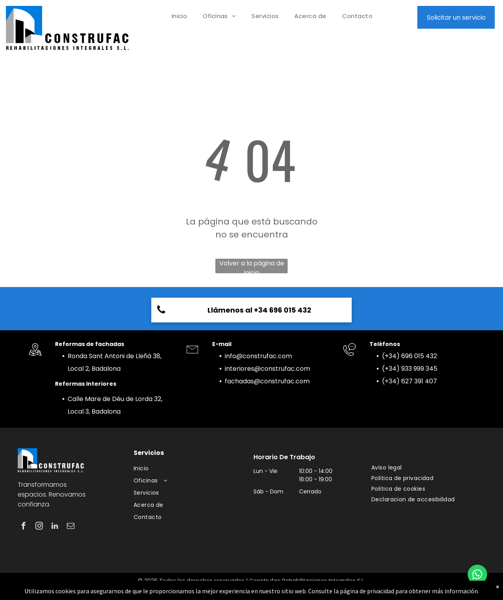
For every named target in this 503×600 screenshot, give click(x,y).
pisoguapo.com (274, 589)
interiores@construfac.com (267, 368)
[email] (70, 527)
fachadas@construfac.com (267, 381)
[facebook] (23, 527)
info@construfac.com (258, 356)
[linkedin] (55, 527)
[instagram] (39, 527)
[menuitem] (179, 16)
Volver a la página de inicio (251, 266)
